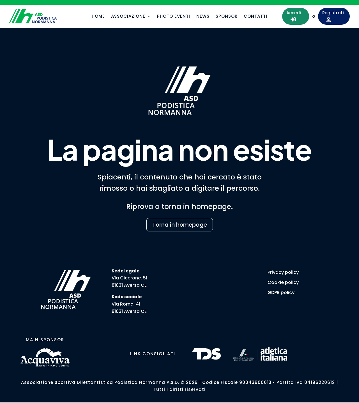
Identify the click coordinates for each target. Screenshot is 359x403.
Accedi (293, 16)
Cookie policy (283, 282)
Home (98, 16)
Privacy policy (283, 272)
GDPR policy (281, 292)
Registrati (333, 16)
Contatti (255, 16)
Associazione (128, 16)
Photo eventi (173, 16)
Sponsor (227, 16)
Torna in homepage (179, 225)
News (203, 16)
